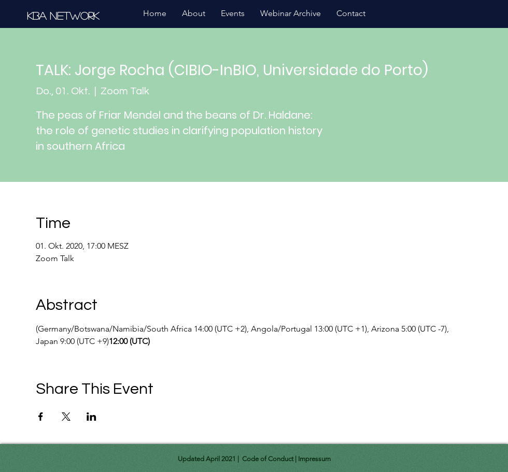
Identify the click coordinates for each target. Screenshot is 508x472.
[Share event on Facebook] (41, 416)
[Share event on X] (66, 416)
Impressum (314, 459)
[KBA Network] (64, 15)
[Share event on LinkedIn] (91, 416)
